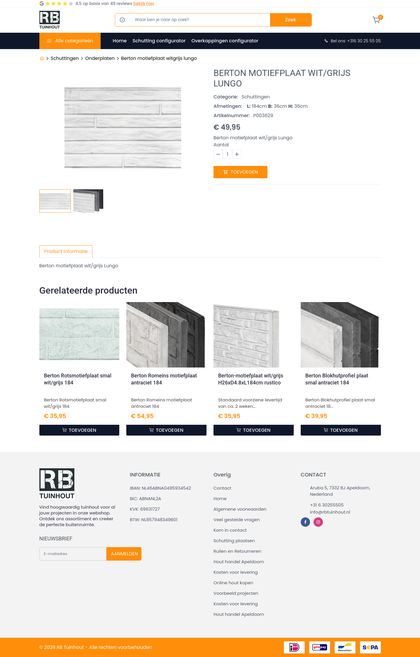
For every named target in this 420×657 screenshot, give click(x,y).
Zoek (290, 19)
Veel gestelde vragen (237, 519)
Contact (222, 488)
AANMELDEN (124, 553)
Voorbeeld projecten (236, 593)
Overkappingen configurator (224, 40)
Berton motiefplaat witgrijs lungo (159, 58)
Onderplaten (100, 58)
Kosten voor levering (236, 572)
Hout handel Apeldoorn (239, 562)
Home (120, 40)
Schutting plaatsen (234, 541)
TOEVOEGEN (240, 172)
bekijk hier (143, 3)
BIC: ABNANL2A (145, 498)
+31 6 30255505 (327, 505)
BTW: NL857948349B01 (153, 519)
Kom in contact (230, 530)
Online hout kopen (233, 583)
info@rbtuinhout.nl (330, 512)
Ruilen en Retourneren (237, 551)
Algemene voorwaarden (240, 509)
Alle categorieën (74, 40)
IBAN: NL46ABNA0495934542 (160, 488)
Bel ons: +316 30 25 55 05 (352, 41)
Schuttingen (65, 58)
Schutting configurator (159, 40)
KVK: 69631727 (145, 509)
